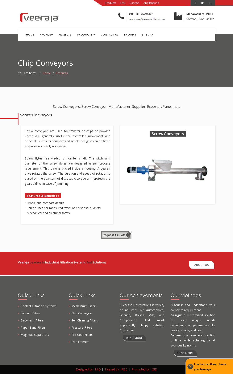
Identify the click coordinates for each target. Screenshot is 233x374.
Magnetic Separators (35, 335)
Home (29, 35)
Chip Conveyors (82, 313)
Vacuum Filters (31, 313)
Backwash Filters (32, 320)
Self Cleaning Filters (84, 320)
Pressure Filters (81, 327)
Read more (134, 338)
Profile (44, 35)
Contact (134, 3)
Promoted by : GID (144, 369)
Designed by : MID (88, 369)
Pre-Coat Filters (82, 335)
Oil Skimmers (80, 342)
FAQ (122, 3)
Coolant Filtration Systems (39, 306)
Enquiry (122, 35)
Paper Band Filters (33, 327)
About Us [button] (201, 265)
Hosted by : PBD (116, 369)
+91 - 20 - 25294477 (141, 14)
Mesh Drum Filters (84, 306)
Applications (151, 3)
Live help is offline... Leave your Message (210, 367)
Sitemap (138, 35)
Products (110, 3)
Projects (61, 35)
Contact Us (103, 35)
